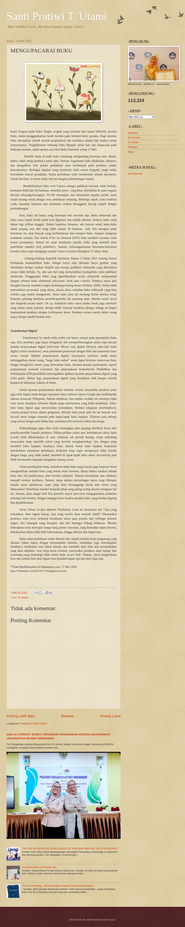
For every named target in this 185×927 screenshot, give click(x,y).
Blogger (111, 919)
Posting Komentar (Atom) (33, 723)
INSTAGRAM (135, 173)
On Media (23, 597)
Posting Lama (110, 716)
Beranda (67, 716)
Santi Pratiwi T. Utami (57, 16)
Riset (130, 151)
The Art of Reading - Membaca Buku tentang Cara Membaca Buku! (57, 885)
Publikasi (133, 147)
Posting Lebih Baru (21, 716)
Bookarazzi (134, 137)
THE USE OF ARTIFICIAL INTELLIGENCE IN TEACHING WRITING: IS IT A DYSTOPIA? (70, 848)
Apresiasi (133, 132)
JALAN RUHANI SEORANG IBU (39, 867)
